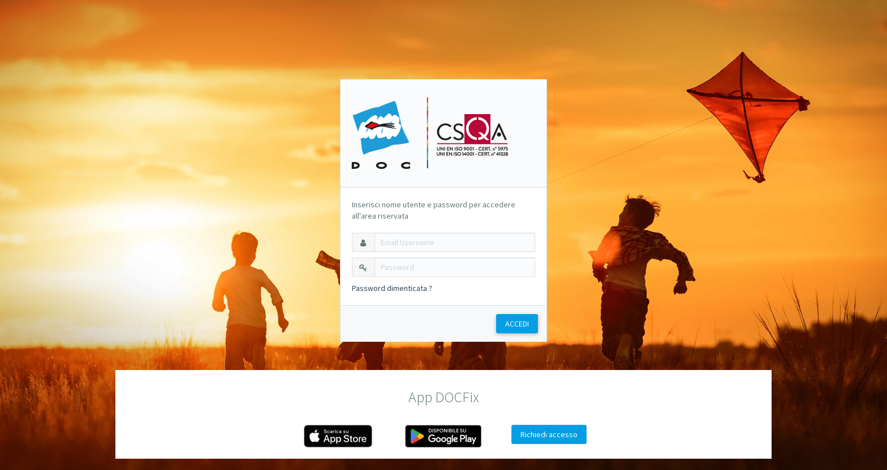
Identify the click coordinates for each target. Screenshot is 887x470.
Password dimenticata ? (392, 288)
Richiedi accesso (549, 434)
